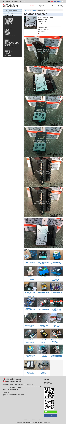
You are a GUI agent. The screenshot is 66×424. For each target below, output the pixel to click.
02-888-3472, (8, 1)
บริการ (51, 6)
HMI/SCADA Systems (9, 13)
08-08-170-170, (15, 1)
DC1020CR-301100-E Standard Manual (47, 34)
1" (8, 50)
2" (8, 52)
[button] (49, 1)
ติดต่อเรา (60, 6)
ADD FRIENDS (52, 411)
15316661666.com (43, 420)
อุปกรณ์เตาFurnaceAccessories (11, 10)
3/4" (11, 47)
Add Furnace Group (16, 420)
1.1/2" (9, 51)
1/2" (8, 48)
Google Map (47, 385)
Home (25, 10)
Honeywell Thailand (32, 10)
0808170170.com (34, 420)
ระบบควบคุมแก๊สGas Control (10, 12)
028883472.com (25, 420)
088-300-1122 (22, 1)
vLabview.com (51, 420)
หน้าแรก (32, 6)
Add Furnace (52, 415)
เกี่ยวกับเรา (41, 6)
